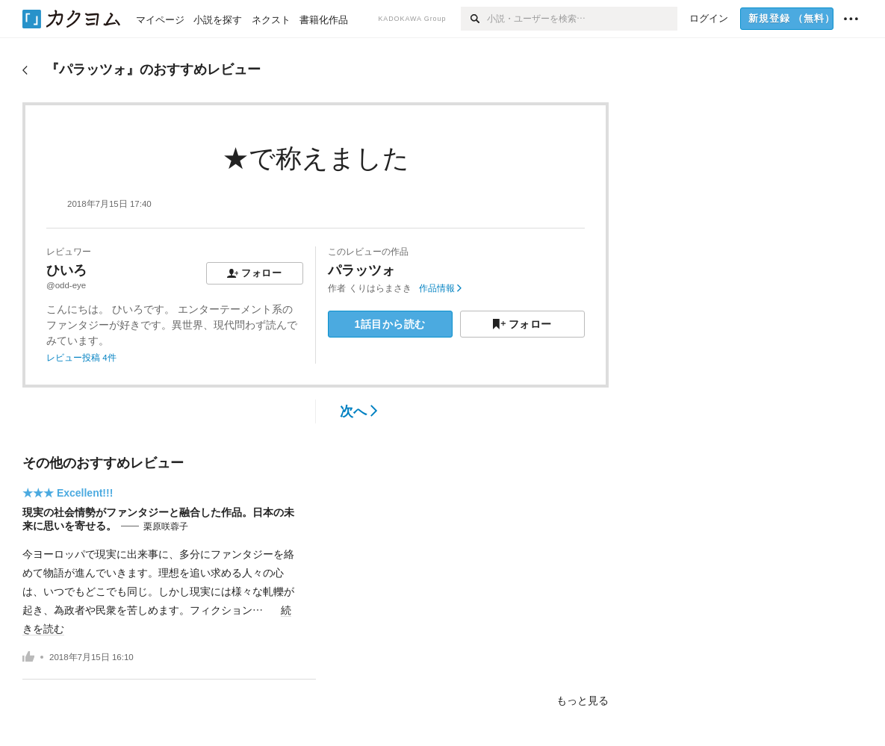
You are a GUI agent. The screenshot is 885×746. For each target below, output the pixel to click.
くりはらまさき (380, 288)
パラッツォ (361, 270)
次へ (359, 411)
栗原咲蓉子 (165, 526)
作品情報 (440, 288)
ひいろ (66, 270)
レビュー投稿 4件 (81, 357)
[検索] (474, 19)
